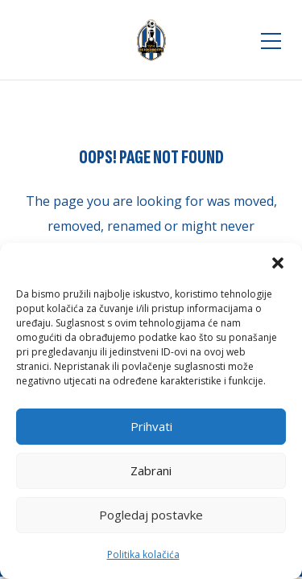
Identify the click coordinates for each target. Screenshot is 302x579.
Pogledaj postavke (151, 515)
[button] (278, 263)
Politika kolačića (143, 554)
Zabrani (151, 470)
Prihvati (151, 426)
